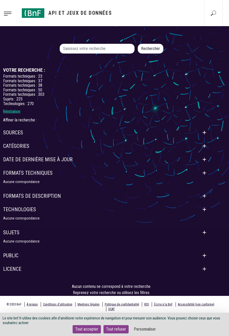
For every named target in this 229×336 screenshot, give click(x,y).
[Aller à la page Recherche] (213, 13)
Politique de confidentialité (122, 304)
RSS (146, 304)
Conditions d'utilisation (57, 304)
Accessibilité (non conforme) (196, 304)
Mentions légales (89, 304)
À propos (32, 304)
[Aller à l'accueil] (67, 13)
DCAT (111, 309)
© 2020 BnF (14, 304)
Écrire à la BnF (163, 304)
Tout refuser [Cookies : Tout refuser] (116, 329)
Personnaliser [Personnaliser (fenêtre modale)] (145, 329)
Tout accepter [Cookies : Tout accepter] (86, 329)
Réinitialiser (11, 111)
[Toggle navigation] (9, 13)
